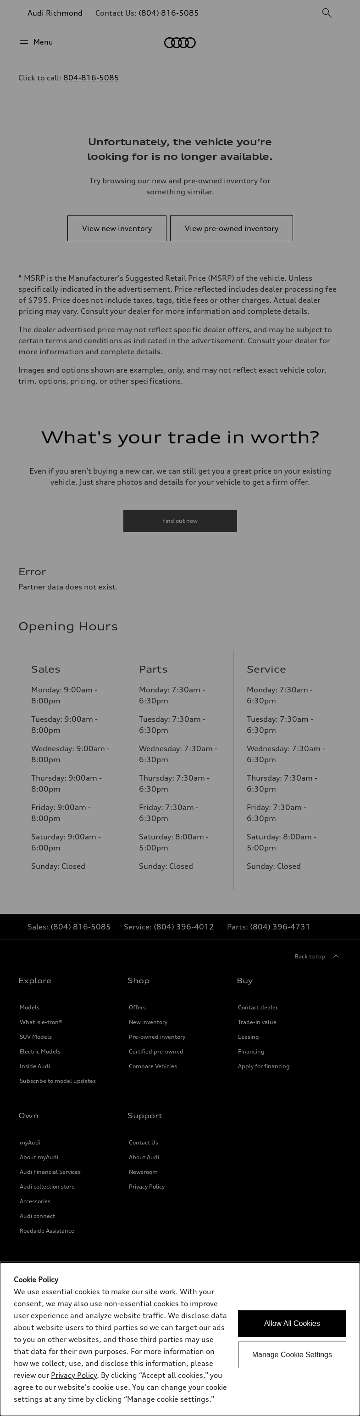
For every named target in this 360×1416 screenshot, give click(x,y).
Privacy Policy (74, 1375)
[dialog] (180, 1339)
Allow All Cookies (292, 1323)
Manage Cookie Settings (292, 1355)
